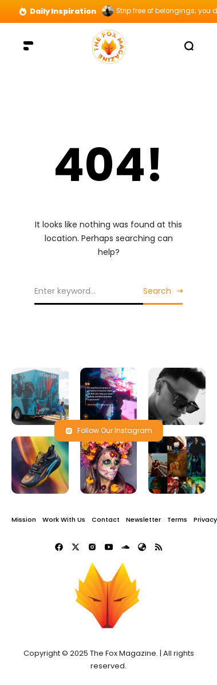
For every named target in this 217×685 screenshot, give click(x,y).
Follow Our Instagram (108, 430)
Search (157, 291)
